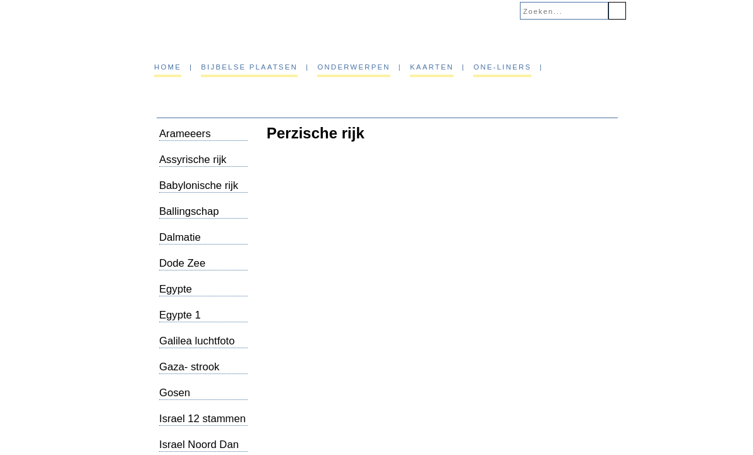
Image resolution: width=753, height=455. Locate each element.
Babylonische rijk (198, 185)
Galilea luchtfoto (196, 341)
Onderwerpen (353, 67)
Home (167, 67)
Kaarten (432, 67)
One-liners (502, 67)
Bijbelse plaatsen (249, 67)
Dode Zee (182, 263)
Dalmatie (180, 237)
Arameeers (184, 134)
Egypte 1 (180, 315)
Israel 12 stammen (202, 419)
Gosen (174, 393)
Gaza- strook (189, 367)
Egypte (175, 289)
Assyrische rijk (192, 160)
